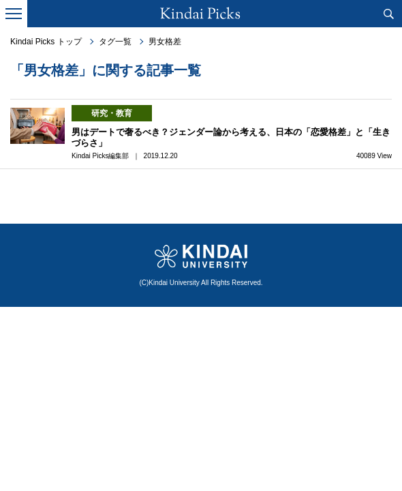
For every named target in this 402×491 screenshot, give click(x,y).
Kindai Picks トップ (46, 42)
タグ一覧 (115, 42)
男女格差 (165, 42)
